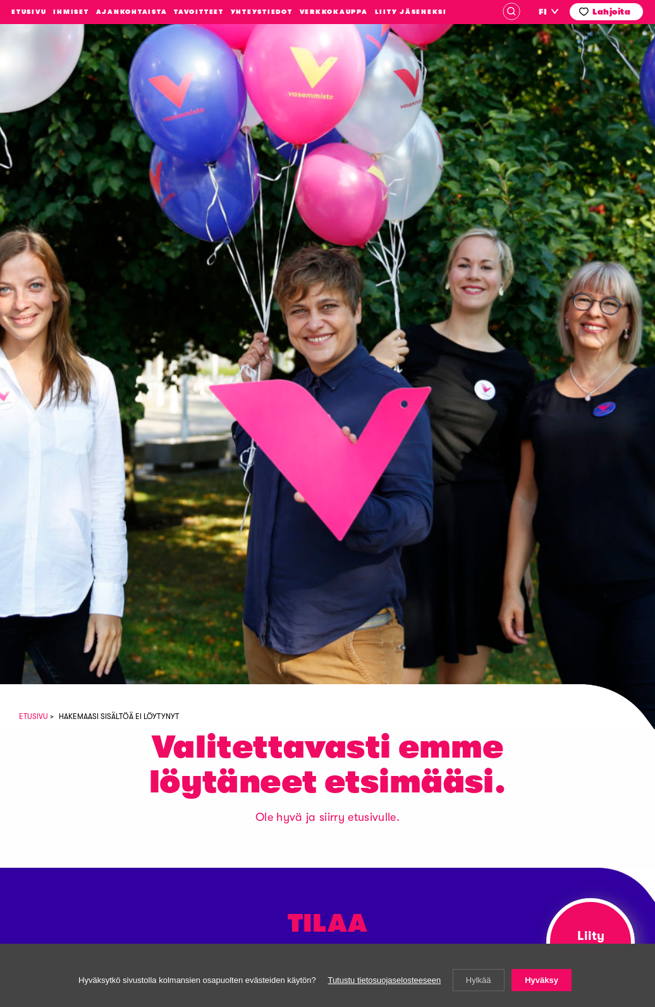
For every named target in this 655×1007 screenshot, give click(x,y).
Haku (511, 11)
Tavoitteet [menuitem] (199, 11)
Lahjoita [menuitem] (611, 11)
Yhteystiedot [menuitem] (262, 11)
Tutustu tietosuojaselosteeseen (384, 980)
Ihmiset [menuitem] (71, 11)
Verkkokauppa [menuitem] (334, 11)
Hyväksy (541, 980)
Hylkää (478, 980)
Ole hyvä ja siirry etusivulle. (327, 817)
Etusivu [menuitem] (28, 11)
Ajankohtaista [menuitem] (132, 11)
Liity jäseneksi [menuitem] (411, 11)
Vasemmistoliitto (72, 114)
